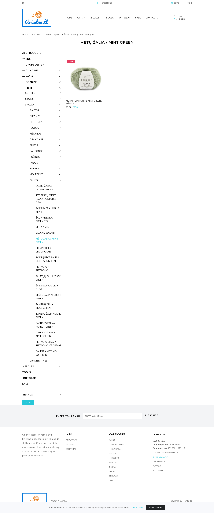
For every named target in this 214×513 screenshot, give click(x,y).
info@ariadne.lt (160, 457)
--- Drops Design (116, 444)
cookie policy (137, 507)
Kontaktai (71, 449)
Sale (111, 480)
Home (69, 17)
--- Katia (112, 453)
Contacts (151, 17)
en (23, 3)
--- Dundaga (115, 449)
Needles (94, 17)
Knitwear (113, 476)
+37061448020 (106, 3)
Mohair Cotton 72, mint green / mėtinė (84, 102)
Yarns (112, 440)
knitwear (124, 17)
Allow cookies (155, 507)
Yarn (80, 17)
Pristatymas (71, 440)
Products (36, 34)
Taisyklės (70, 444)
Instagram (158, 470)
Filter (28, 402)
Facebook (157, 466)
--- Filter (47, 34)
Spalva (57, 34)
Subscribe (151, 415)
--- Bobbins (114, 458)
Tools (110, 17)
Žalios (66, 34)
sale (138, 17)
